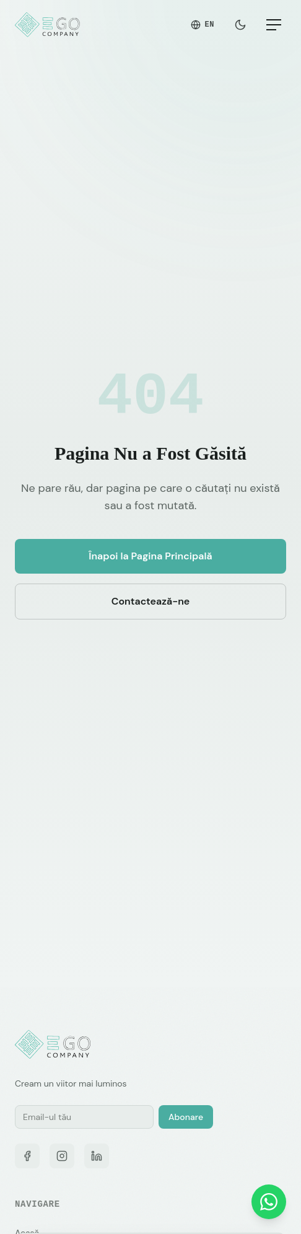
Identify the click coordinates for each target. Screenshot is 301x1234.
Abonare (185, 1116)
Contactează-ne (150, 601)
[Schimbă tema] (240, 25)
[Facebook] (27, 1156)
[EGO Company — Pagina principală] (48, 25)
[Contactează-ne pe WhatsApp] (268, 1201)
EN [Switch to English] (202, 24)
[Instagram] (62, 1156)
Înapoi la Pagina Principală (150, 555)
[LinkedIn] (96, 1156)
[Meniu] (273, 24)
